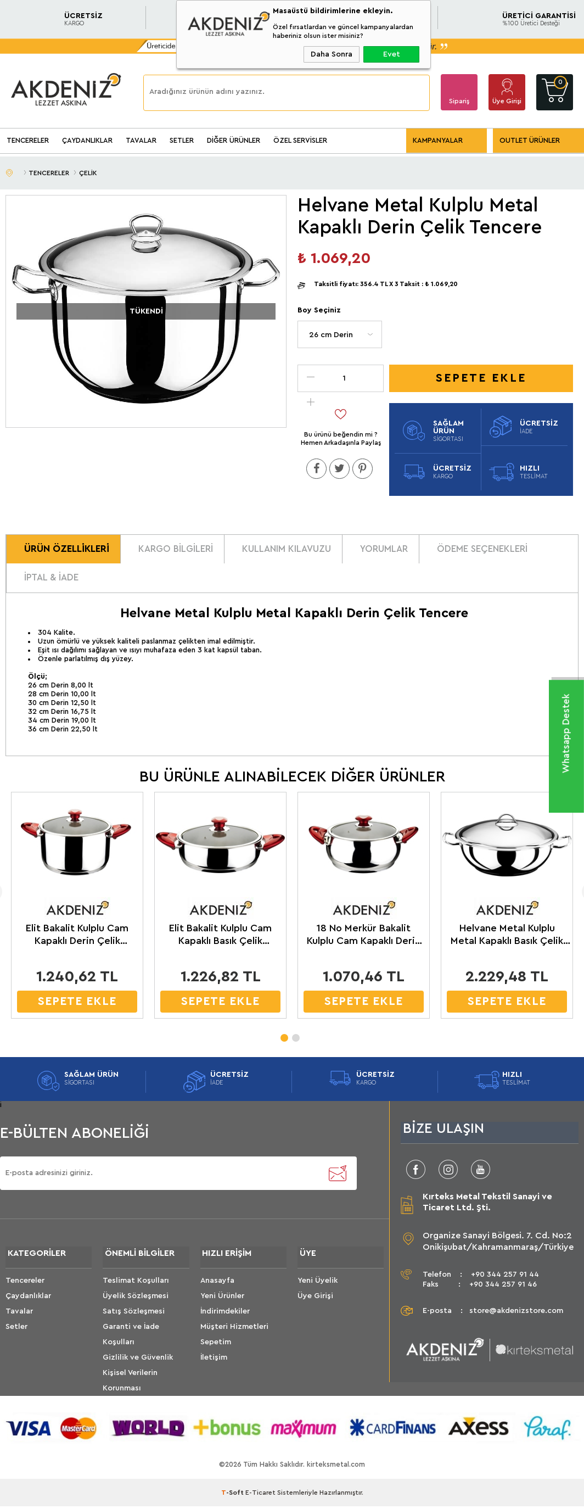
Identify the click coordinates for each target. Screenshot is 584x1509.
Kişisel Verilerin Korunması (130, 1388)
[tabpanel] (212, 914)
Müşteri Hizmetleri (234, 1335)
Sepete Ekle (481, 378)
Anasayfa (217, 1289)
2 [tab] (295, 1040)
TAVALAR (141, 140)
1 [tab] (283, 1040)
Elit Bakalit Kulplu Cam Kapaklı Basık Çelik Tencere (212, 941)
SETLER (182, 140)
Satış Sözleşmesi (134, 1319)
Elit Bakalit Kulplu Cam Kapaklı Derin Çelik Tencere (71, 941)
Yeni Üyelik (317, 1289)
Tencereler (24, 1289)
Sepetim (215, 1350)
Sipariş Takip (459, 104)
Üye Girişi (506, 101)
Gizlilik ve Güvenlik (138, 1366)
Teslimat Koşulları (136, 1289)
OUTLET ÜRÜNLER (529, 140)
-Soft (233, 1500)
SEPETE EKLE (71, 1007)
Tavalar (19, 1319)
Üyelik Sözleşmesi (136, 1304)
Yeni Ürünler (222, 1304)
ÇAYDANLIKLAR (87, 140)
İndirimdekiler (225, 1319)
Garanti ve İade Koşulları (131, 1342)
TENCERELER (28, 140)
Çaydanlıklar (28, 1304)
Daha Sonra (331, 54)
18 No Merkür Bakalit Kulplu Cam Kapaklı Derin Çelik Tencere (355, 941)
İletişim (213, 1366)
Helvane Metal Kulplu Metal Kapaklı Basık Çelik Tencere (496, 941)
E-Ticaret (260, 1500)
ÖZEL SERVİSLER (300, 140)
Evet (391, 54)
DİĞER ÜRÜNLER (233, 140)
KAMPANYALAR (438, 140)
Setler (16, 1335)
